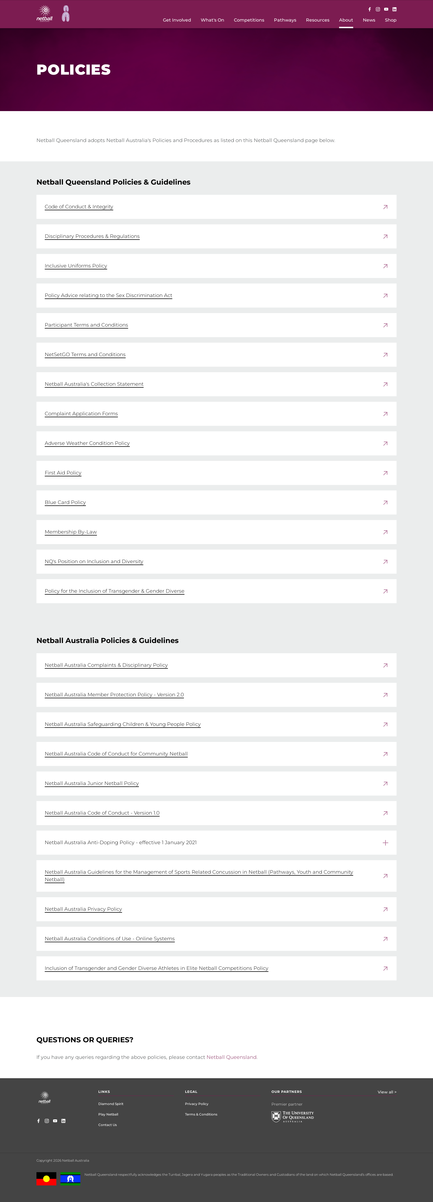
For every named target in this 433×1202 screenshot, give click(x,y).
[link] (216, 207)
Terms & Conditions (201, 1114)
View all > (387, 1092)
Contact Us (107, 1125)
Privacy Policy (196, 1104)
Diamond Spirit (110, 1104)
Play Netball (108, 1114)
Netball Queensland (232, 1057)
